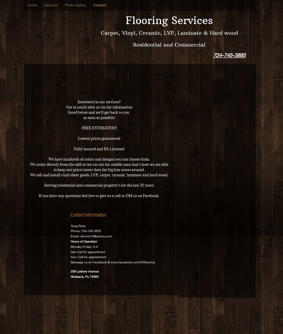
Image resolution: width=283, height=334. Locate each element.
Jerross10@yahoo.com (96, 236)
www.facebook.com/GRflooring (133, 262)
